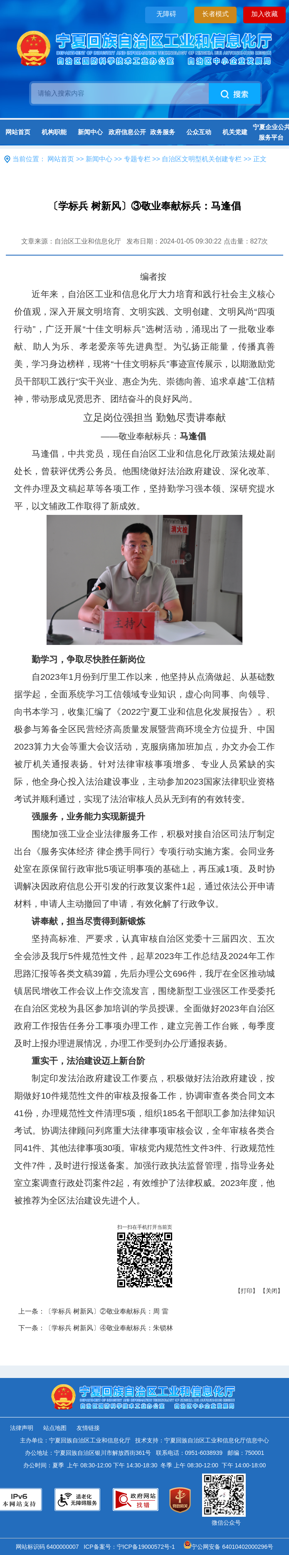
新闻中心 (90, 131)
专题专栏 (137, 158)
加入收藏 (264, 13)
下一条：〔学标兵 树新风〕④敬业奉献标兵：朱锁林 (95, 1327)
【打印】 (246, 1290)
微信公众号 (226, 1522)
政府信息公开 (127, 131)
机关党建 (234, 131)
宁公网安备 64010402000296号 (228, 1546)
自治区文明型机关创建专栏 (202, 158)
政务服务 (162, 131)
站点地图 (55, 1428)
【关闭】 (271, 1290)
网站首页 (17, 131)
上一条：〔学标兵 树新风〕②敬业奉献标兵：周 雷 (93, 1311)
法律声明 (21, 1428)
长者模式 (215, 13)
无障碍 (166, 13)
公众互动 (198, 131)
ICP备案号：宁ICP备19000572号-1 (131, 1546)
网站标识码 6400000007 (49, 1546)
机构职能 (54, 131)
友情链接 (88, 1428)
